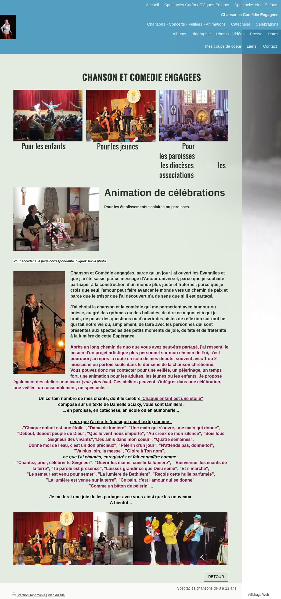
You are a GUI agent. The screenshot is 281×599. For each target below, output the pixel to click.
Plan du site (56, 595)
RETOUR (216, 576)
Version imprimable (29, 595)
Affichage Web (258, 595)
